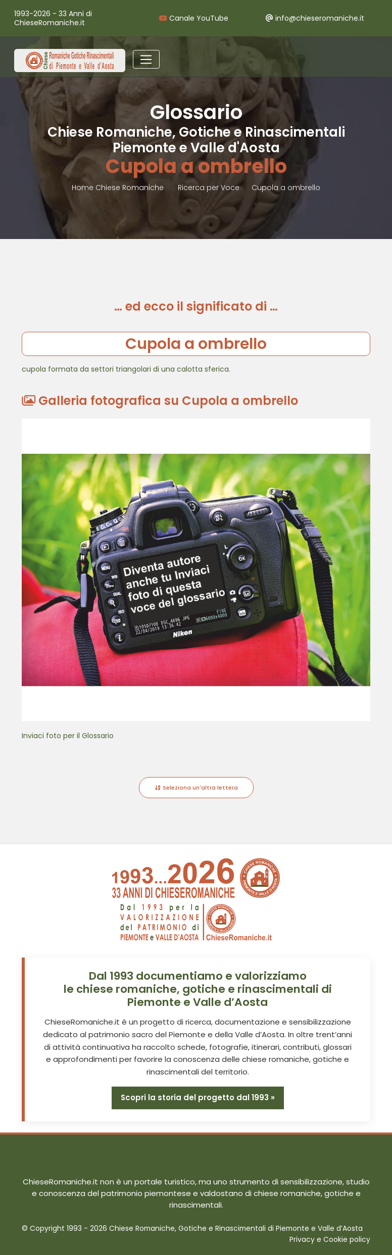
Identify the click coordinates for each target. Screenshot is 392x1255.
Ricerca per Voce (208, 188)
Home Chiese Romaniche (119, 188)
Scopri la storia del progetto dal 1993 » (197, 1097)
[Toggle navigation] (146, 59)
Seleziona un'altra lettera (196, 788)
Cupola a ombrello (286, 188)
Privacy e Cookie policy (329, 1239)
